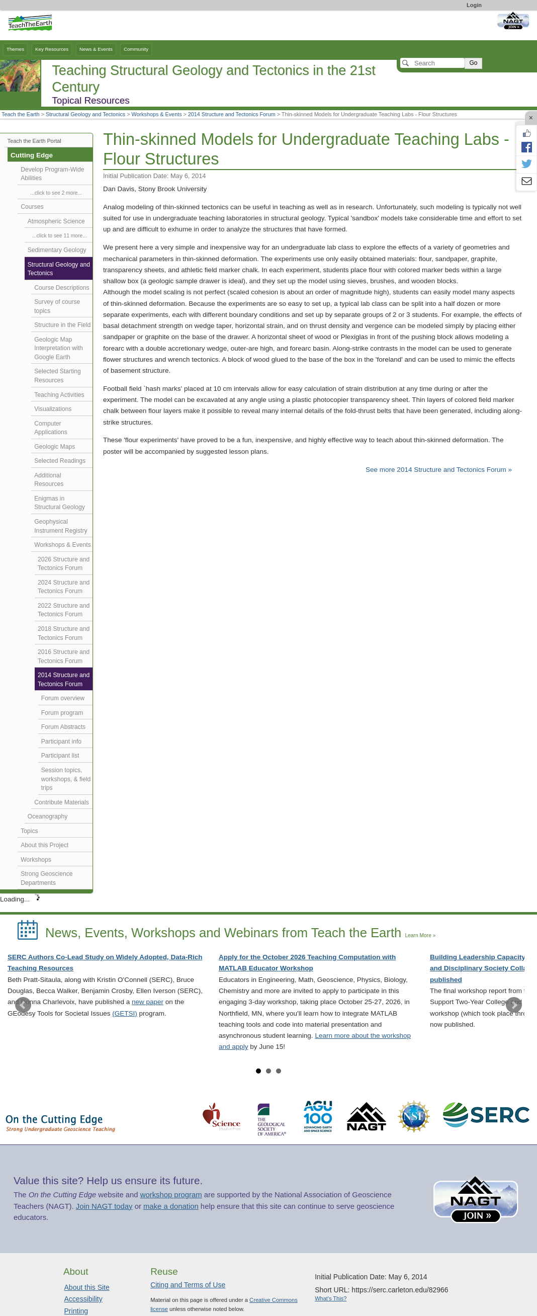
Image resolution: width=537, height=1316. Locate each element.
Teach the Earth (21, 114)
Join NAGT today (104, 1206)
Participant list (60, 755)
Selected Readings (59, 460)
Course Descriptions (61, 287)
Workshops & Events (157, 114)
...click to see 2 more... (56, 193)
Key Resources (51, 49)
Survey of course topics (57, 306)
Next (514, 1005)
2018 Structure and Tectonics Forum (63, 633)
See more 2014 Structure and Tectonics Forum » (439, 469)
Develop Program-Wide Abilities (52, 174)
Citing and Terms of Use (187, 1285)
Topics (29, 831)
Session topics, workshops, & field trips (66, 779)
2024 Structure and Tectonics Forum (63, 587)
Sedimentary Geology (57, 250)
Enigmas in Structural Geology (59, 503)
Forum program (62, 712)
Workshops (36, 859)
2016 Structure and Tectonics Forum (63, 656)
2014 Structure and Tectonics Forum (232, 114)
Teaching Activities (59, 394)
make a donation (171, 1206)
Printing (76, 1311)
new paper (147, 1002)
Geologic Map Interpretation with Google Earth (58, 348)
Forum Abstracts (63, 726)
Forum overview (62, 698)
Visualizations (52, 409)
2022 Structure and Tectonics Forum (63, 610)
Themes (15, 49)
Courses (32, 206)
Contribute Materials (61, 802)
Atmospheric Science (56, 221)
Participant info (61, 741)
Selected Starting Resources (57, 376)
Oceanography (48, 816)
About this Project (44, 845)
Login (474, 5)
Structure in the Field (62, 324)
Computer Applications (50, 428)
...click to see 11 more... (59, 235)
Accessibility (83, 1299)
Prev (23, 1005)
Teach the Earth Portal (34, 141)
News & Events (96, 49)
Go (473, 62)
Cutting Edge (32, 155)
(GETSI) (124, 1013)
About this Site (87, 1287)
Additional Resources (48, 480)
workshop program (171, 1195)
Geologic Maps (54, 446)
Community (136, 49)
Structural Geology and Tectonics (85, 114)
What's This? (330, 1298)
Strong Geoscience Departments (46, 878)
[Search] (432, 63)
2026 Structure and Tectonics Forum (63, 564)
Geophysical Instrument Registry (60, 526)
